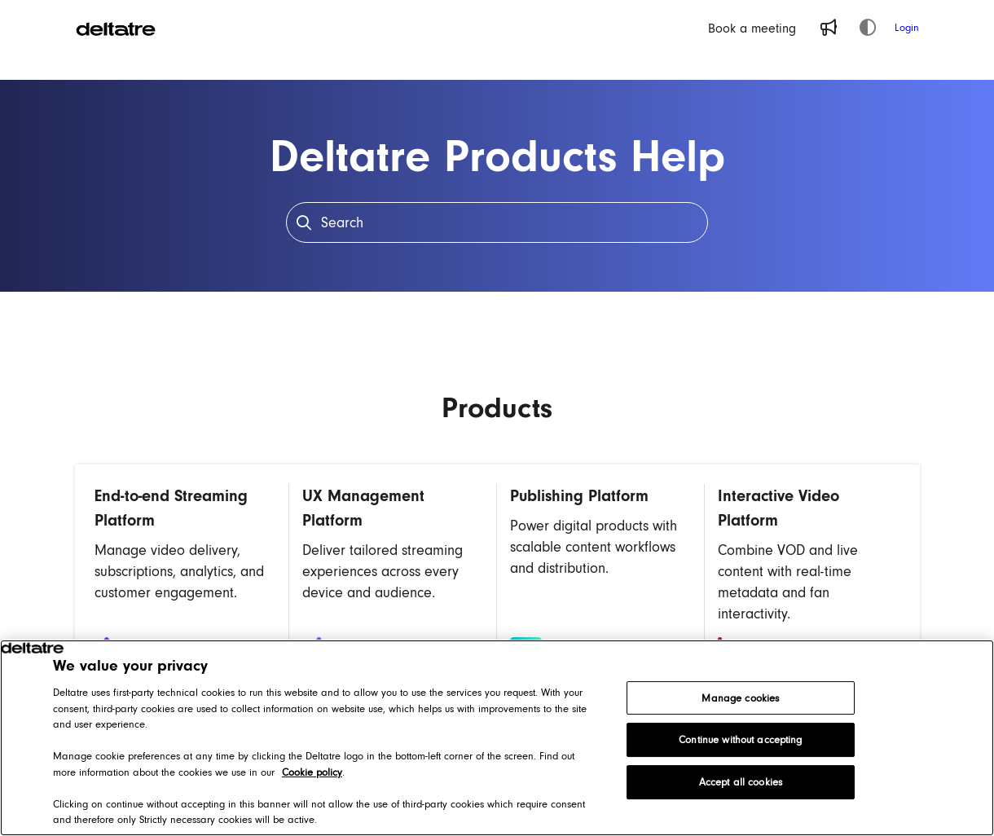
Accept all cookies (740, 782)
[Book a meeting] (752, 27)
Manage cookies (740, 698)
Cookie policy (312, 772)
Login (907, 27)
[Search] (497, 222)
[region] (497, 738)
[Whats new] (829, 28)
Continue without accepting (740, 739)
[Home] (115, 27)
